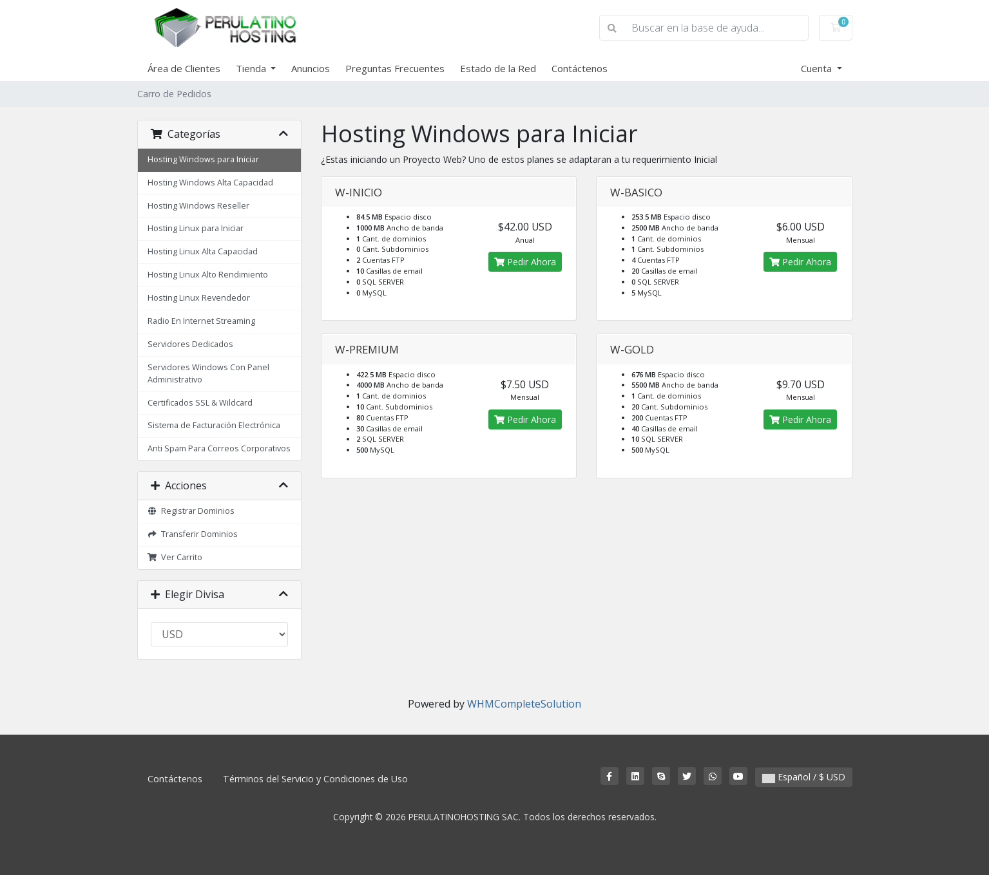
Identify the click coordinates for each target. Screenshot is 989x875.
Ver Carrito (175, 557)
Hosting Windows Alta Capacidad (210, 182)
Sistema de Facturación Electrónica (214, 425)
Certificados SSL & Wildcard (200, 402)
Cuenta (817, 68)
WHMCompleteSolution (524, 704)
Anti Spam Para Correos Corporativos (219, 448)
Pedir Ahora (525, 262)
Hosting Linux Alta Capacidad (203, 251)
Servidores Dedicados (190, 344)
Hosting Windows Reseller (198, 205)
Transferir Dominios (193, 534)
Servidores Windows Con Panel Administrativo (208, 373)
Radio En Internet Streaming (201, 320)
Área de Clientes (184, 68)
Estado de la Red (498, 68)
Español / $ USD (803, 777)
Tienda (252, 68)
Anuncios (310, 68)
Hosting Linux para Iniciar (196, 228)
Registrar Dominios (191, 510)
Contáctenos (580, 68)
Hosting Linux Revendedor (199, 297)
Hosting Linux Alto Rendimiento (208, 274)
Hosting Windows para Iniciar (203, 159)
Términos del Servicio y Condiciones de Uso (315, 779)
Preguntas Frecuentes (395, 68)
